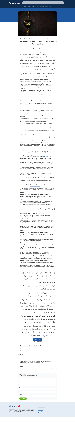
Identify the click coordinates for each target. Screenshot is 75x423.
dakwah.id (47, 335)
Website (20, 394)
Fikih (25, 6)
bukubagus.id (40, 410)
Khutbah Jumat (48, 6)
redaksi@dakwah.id (41, 407)
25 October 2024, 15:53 (53, 368)
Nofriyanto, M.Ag (23, 359)
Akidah (29, 6)
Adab (33, 6)
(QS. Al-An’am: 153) (48, 156)
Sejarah (36, 6)
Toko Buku (26, 419)
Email (20, 390)
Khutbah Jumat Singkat (22, 355)
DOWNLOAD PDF (37, 339)
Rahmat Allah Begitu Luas (35, 186)
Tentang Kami (12, 419)
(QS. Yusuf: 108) (41, 213)
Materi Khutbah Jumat (31, 38)
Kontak (22, 419)
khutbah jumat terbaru (29, 355)
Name (20, 387)
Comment (21, 377)
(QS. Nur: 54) (47, 140)
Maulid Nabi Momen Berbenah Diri (37, 50)
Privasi (20, 419)
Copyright (16, 419)
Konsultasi (42, 6)
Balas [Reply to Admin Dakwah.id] (19, 371)
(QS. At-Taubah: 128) (24, 104)
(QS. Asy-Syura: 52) (23, 132)
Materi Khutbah (24, 38)
